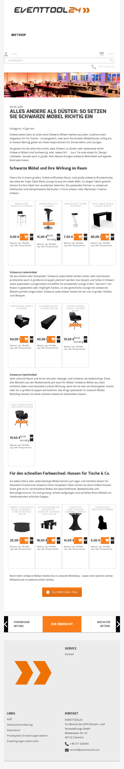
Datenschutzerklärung (20, 724)
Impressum (13, 730)
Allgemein (28, 128)
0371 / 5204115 (103, 67)
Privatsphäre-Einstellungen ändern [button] (27, 735)
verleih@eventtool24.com (84, 750)
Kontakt (69, 654)
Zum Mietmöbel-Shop (62, 592)
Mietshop (18, 35)
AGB (9, 719)
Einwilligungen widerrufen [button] (22, 741)
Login (10, 54)
